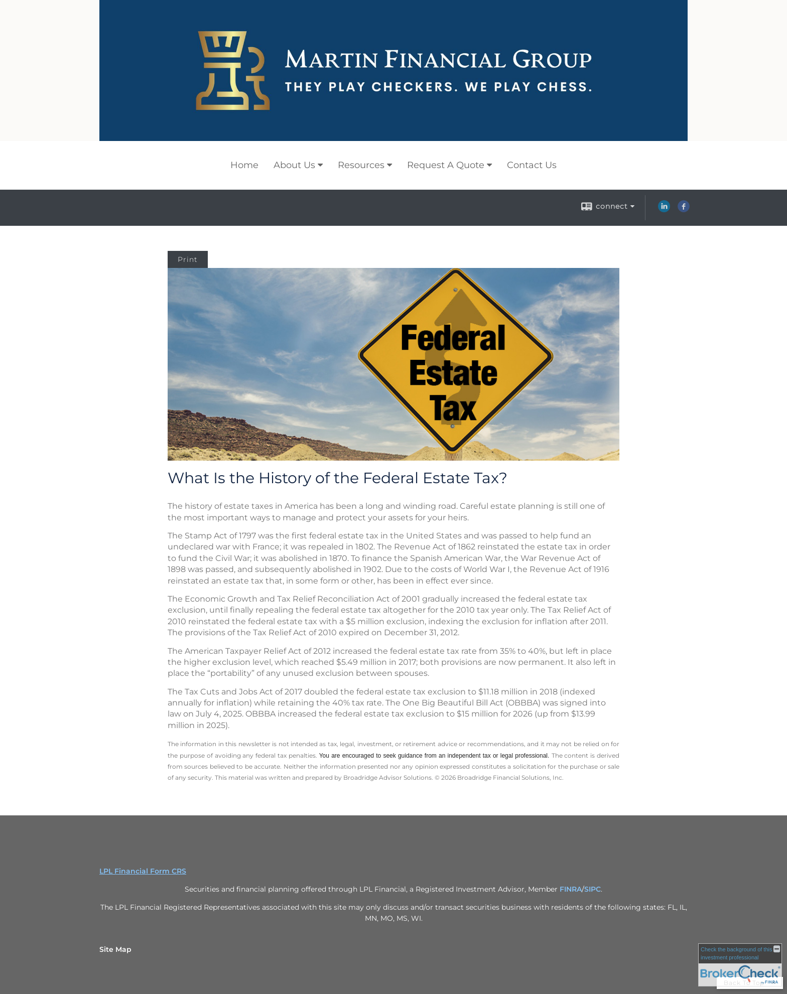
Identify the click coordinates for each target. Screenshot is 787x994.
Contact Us (532, 165)
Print (188, 259)
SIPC (592, 889)
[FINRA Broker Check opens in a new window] (740, 964)
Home (244, 165)
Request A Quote (445, 165)
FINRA (571, 889)
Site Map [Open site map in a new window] (115, 949)
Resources (361, 165)
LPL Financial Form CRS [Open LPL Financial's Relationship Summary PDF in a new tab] (142, 871)
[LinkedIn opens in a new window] (664, 209)
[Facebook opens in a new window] (684, 209)
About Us (294, 165)
